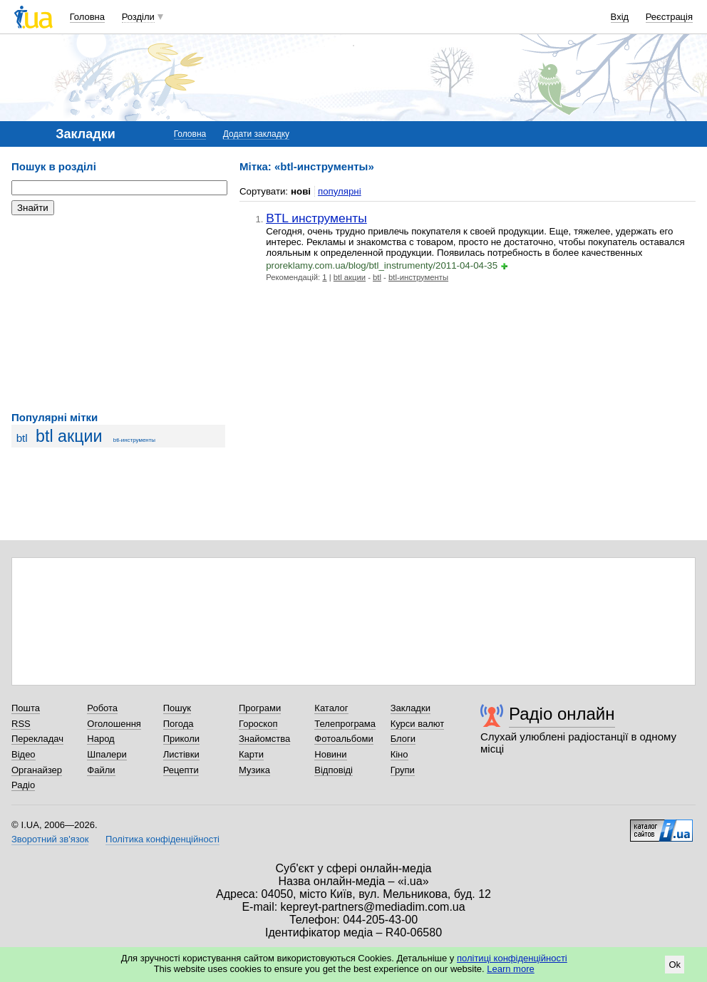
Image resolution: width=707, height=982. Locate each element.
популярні (339, 191)
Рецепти (181, 770)
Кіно (399, 754)
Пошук (177, 708)
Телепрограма (345, 723)
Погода (178, 723)
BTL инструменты (316, 218)
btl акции (69, 436)
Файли (101, 770)
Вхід (620, 16)
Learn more (510, 968)
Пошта (25, 708)
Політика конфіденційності (162, 839)
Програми (260, 708)
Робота (102, 708)
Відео (23, 754)
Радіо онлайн (562, 713)
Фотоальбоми (343, 738)
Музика (254, 770)
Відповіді (333, 770)
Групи (403, 770)
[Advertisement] (118, 313)
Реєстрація (669, 16)
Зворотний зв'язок (49, 839)
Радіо (23, 785)
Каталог (331, 708)
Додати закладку (256, 134)
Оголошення (114, 723)
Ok (675, 964)
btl (22, 438)
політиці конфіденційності (512, 958)
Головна (87, 16)
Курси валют (418, 723)
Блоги (403, 738)
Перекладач (37, 738)
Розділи (138, 16)
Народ (100, 738)
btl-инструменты (134, 440)
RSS (21, 723)
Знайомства (264, 738)
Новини (330, 754)
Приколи (181, 738)
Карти (251, 754)
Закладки (410, 708)
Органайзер (36, 770)
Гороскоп (258, 723)
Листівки (181, 754)
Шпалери (107, 754)
